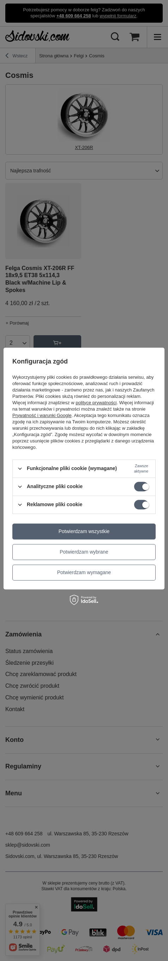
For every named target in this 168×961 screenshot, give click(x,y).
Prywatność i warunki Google (42, 415)
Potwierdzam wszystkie (84, 531)
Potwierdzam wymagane (84, 572)
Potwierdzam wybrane (84, 552)
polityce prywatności (96, 402)
